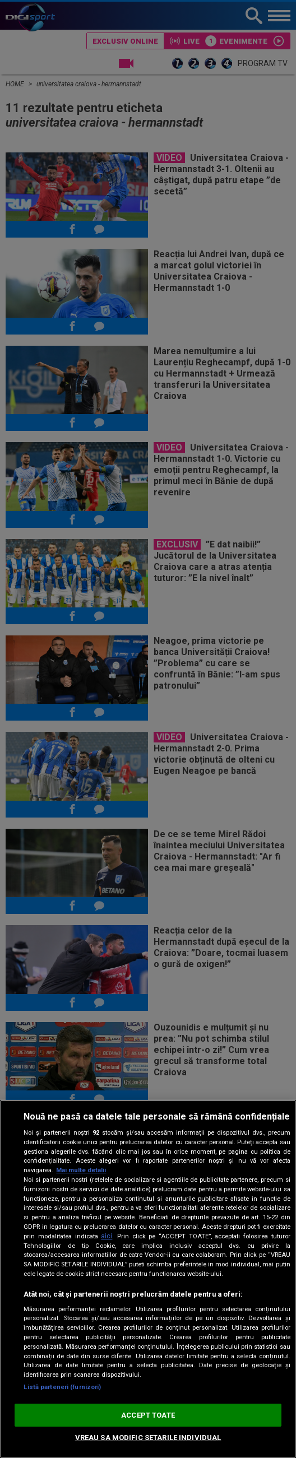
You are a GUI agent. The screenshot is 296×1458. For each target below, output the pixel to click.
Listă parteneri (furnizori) (62, 1387)
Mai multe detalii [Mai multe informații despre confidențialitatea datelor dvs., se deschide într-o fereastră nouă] (81, 1170)
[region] (148, 1279)
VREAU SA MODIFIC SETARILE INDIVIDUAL (148, 1437)
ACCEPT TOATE (148, 1415)
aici (106, 1236)
